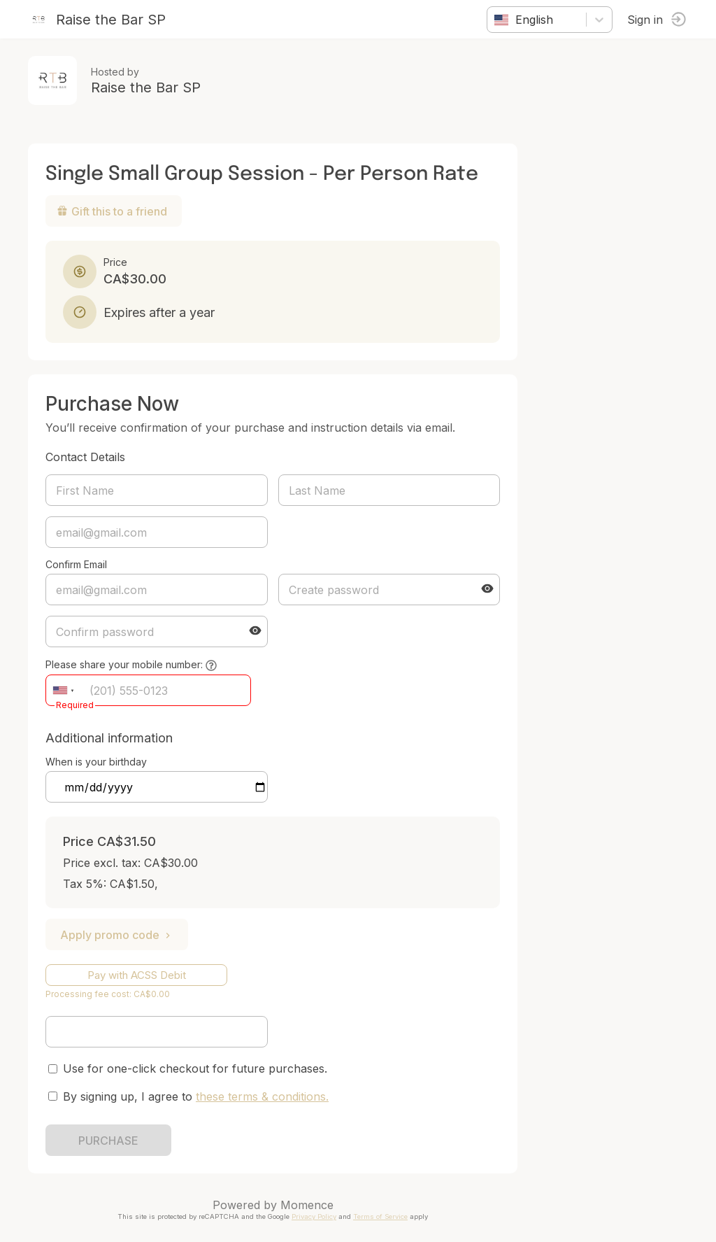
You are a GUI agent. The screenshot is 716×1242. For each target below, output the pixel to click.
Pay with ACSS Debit (136, 975)
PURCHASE (108, 1141)
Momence (307, 1205)
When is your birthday (96, 762)
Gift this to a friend (112, 211)
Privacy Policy (314, 1216)
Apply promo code (116, 935)
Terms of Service (380, 1216)
